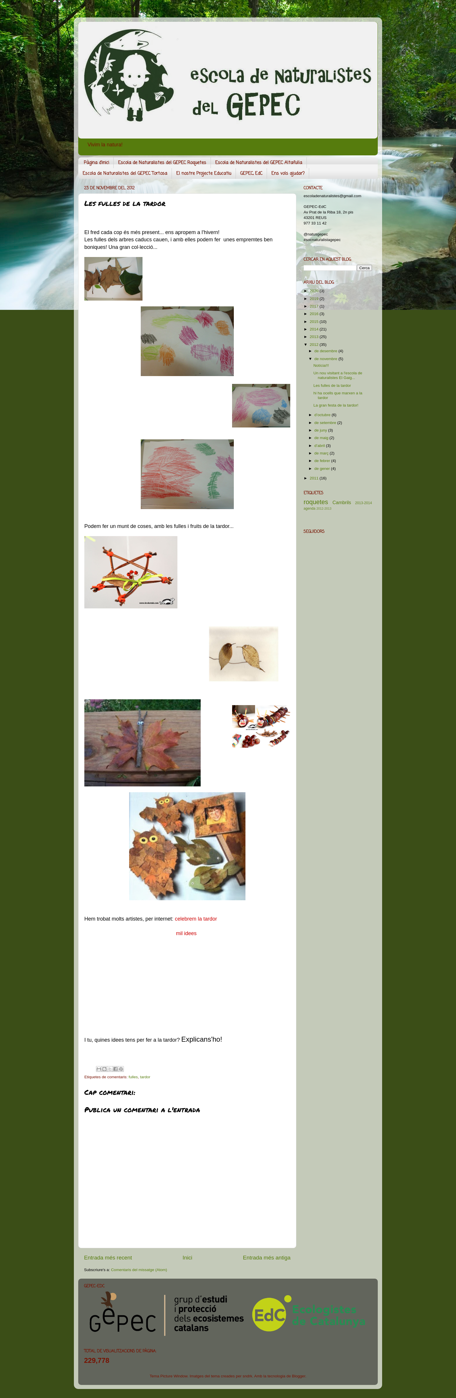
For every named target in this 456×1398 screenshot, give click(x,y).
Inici (188, 1258)
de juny (321, 430)
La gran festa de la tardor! (336, 405)
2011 (315, 478)
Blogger (298, 1376)
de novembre (326, 359)
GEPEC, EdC (251, 173)
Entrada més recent (108, 1258)
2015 (315, 321)
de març (322, 453)
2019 (315, 299)
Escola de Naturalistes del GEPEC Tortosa (125, 173)
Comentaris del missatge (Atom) (139, 1270)
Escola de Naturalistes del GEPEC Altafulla (258, 163)
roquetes (316, 502)
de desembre (326, 351)
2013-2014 (363, 503)
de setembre (325, 423)
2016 (315, 314)
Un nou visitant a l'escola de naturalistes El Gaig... (338, 375)
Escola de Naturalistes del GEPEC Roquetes (162, 163)
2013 (315, 337)
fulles (133, 1077)
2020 (315, 291)
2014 (315, 329)
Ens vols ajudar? (287, 173)
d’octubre (323, 415)
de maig (321, 438)
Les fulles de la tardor (332, 385)
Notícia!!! (321, 365)
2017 (315, 306)
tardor (145, 1077)
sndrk (247, 1376)
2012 (315, 344)
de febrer (322, 461)
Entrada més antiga (267, 1258)
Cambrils (341, 502)
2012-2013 (324, 508)
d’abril (320, 445)
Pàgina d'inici (96, 163)
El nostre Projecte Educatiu (203, 173)
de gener (322, 468)
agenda (310, 508)
